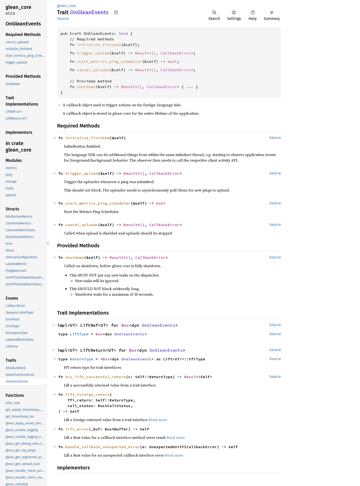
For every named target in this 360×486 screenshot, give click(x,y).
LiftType (79, 334)
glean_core (66, 6)
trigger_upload (93, 53)
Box (125, 325)
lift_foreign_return (87, 394)
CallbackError (176, 53)
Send (123, 33)
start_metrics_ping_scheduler (109, 61)
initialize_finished (99, 44)
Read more (158, 419)
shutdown (86, 86)
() (153, 53)
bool (172, 61)
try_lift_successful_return (95, 376)
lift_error (77, 429)
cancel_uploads (93, 69)
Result (142, 53)
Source (63, 18)
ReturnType (81, 359)
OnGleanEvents (158, 325)
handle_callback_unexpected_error (102, 446)
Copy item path (116, 12)
